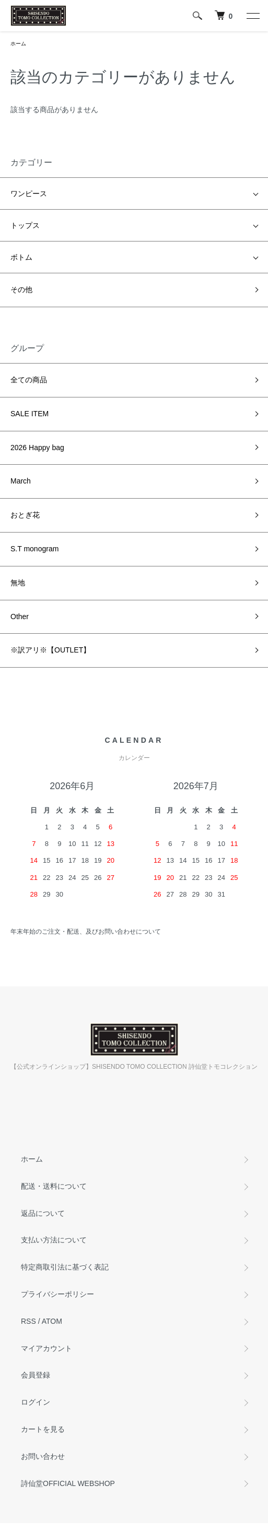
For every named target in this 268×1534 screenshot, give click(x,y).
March (20, 481)
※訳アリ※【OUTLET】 (50, 650)
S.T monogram (34, 549)
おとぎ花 (25, 515)
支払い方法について (54, 1240)
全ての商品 (28, 380)
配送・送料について (54, 1186)
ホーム (18, 43)
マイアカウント (46, 1348)
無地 (17, 582)
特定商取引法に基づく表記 (65, 1267)
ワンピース (28, 193)
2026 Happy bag (37, 447)
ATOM (52, 1321)
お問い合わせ (43, 1456)
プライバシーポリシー (57, 1294)
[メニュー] (252, 15)
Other (19, 616)
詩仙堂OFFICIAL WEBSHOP (68, 1483)
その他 (21, 289)
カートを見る (43, 1429)
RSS (28, 1321)
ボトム (21, 257)
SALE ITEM (29, 413)
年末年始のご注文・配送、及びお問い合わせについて (85, 931)
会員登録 (35, 1375)
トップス (25, 225)
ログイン (35, 1402)
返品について (43, 1213)
